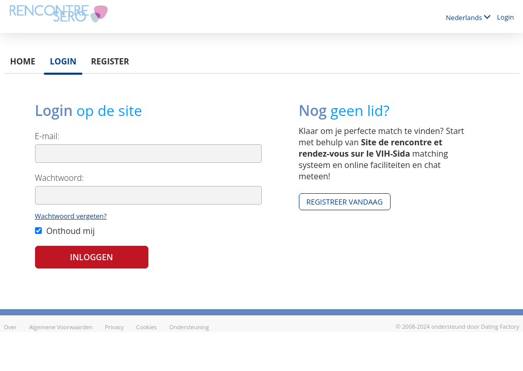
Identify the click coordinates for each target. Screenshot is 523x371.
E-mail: (47, 136)
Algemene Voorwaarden (60, 327)
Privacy (114, 327)
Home (23, 61)
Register (110, 61)
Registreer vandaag (345, 202)
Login (505, 17)
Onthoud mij (65, 231)
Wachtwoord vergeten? (71, 216)
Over (10, 327)
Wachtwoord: (59, 177)
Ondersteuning (189, 327)
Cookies (146, 327)
